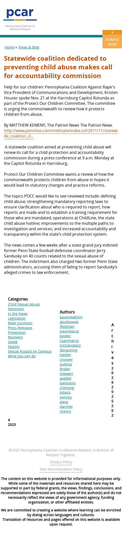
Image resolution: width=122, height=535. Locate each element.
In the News (18, 313)
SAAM (13, 341)
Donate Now (112, 38)
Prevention (17, 332)
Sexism (14, 346)
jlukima (66, 364)
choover (66, 359)
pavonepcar (69, 331)
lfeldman (67, 326)
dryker (65, 368)
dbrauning (68, 350)
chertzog (67, 387)
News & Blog (29, 47)
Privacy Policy (61, 462)
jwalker (66, 378)
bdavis (65, 392)
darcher (66, 406)
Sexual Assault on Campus (30, 351)
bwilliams (68, 383)
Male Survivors (20, 323)
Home (9, 47)
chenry (65, 411)
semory (66, 397)
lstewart (66, 373)
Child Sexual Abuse (24, 304)
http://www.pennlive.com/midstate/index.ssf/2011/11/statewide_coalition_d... (61, 133)
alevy (64, 401)
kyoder (65, 336)
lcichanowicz (70, 345)
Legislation (17, 318)
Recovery (15, 337)
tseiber (65, 354)
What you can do (22, 356)
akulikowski (69, 321)
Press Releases (20, 327)
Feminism (16, 309)
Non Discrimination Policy (61, 469)
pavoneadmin (71, 317)
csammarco (69, 340)
